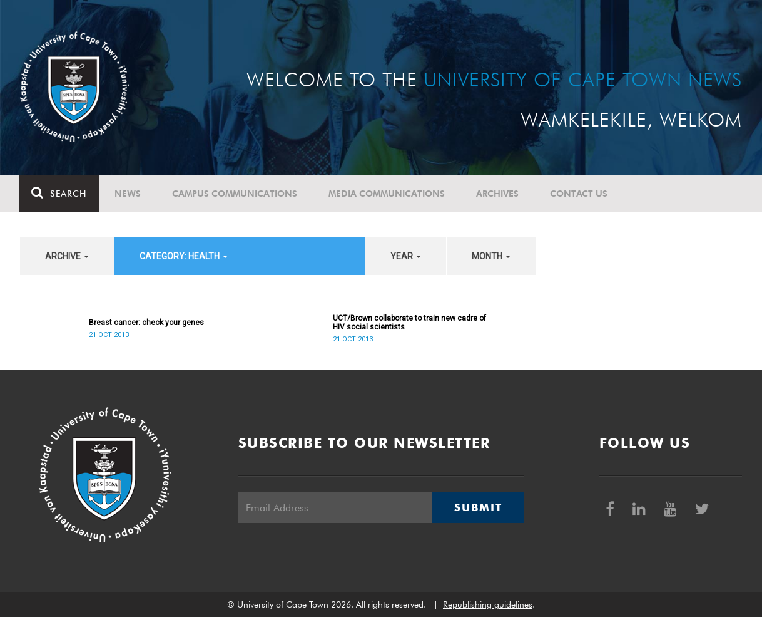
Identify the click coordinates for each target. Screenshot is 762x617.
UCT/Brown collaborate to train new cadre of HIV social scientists (409, 322)
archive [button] (67, 256)
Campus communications (235, 194)
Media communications (388, 194)
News (129, 194)
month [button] (491, 256)
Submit (478, 507)
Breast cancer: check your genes (146, 322)
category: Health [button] (184, 256)
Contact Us (580, 194)
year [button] (405, 256)
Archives (498, 194)
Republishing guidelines (487, 604)
